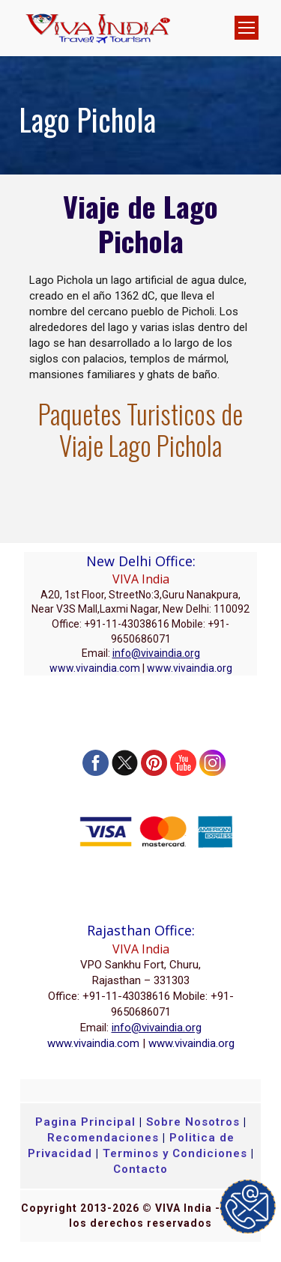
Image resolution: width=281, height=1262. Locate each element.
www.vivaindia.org (189, 668)
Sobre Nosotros (193, 1122)
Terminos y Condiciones (177, 1153)
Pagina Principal (85, 1122)
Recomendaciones (103, 1137)
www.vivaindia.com (94, 668)
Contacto (140, 1169)
